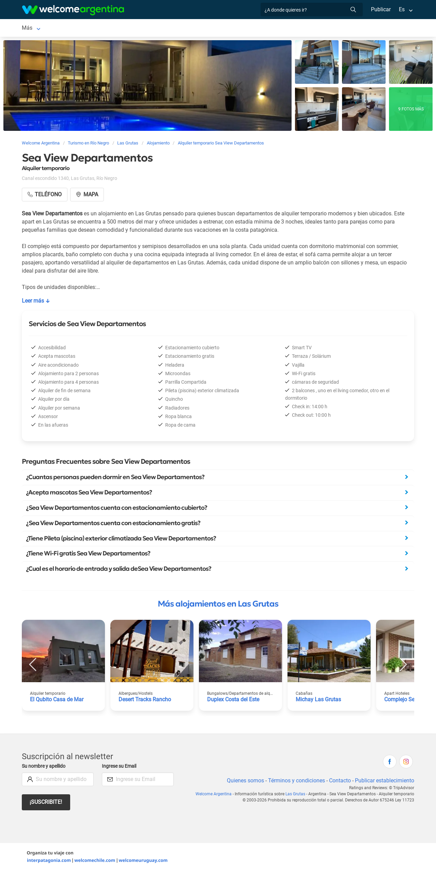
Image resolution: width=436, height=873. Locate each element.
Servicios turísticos (186, 28)
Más (334, 28)
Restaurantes (233, 28)
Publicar (380, 9)
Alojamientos (76, 28)
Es (402, 9)
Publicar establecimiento (384, 782)
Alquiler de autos (134, 28)
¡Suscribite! (46, 803)
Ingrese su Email (120, 767)
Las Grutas (35, 28)
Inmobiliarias (305, 28)
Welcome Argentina (216, 795)
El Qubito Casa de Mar (57, 701)
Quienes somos (243, 782)
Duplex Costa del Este (233, 701)
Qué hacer (269, 28)
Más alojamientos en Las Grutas (218, 605)
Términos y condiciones (295, 782)
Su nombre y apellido (45, 767)
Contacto (339, 782)
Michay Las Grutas (318, 701)
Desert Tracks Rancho (145, 701)
